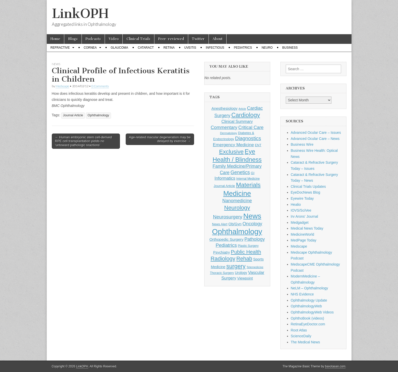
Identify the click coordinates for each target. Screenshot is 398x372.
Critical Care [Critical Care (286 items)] (250, 127)
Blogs (73, 39)
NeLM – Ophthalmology (309, 288)
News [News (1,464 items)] (252, 216)
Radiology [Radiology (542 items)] (223, 258)
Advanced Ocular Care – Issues (316, 133)
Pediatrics (243, 47)
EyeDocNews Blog (305, 192)
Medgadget (300, 222)
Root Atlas (299, 330)
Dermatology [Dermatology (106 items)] (228, 133)
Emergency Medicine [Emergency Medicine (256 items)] (233, 144)
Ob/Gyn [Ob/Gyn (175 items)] (235, 224)
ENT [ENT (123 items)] (258, 145)
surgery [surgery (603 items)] (236, 266)
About (217, 39)
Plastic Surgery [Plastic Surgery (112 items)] (248, 246)
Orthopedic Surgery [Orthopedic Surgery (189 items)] (227, 239)
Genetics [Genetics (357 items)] (240, 172)
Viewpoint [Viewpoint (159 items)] (245, 278)
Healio (296, 204)
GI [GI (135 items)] (252, 173)
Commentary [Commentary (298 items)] (224, 127)
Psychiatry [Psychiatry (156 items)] (221, 252)
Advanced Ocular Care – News (315, 139)
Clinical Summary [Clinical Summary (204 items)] (237, 121)
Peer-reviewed (171, 39)
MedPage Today (303, 240)
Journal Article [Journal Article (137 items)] (224, 186)
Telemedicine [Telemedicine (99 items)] (255, 267)
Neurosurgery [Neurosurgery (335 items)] (227, 216)
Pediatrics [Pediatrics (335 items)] (226, 245)
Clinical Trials (138, 39)
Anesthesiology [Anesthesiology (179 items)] (224, 108)
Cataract (146, 47)
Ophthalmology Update (309, 300)
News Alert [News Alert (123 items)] (220, 224)
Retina (168, 47)
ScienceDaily (301, 336)
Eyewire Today (302, 198)
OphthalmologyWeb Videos (312, 312)
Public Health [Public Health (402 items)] (246, 252)
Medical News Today (307, 228)
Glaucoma (119, 47)
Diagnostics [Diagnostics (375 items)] (248, 138)
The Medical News (305, 342)
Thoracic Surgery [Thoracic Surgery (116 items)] (222, 273)
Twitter (198, 39)
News (56, 64)
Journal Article (73, 115)
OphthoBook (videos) (307, 318)
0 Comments (100, 86)
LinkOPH (80, 13)
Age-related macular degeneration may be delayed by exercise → (160, 139)
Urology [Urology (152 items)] (241, 273)
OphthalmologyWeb (306, 306)
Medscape (62, 86)
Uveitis (190, 47)
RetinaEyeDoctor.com (308, 324)
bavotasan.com (335, 366)
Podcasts (93, 39)
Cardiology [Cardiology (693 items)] (245, 115)
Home (55, 39)
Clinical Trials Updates (308, 186)
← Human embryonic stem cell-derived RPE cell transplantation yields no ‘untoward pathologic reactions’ (83, 141)
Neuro (267, 47)
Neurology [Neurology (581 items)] (237, 207)
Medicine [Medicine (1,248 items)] (237, 193)
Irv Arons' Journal (304, 216)
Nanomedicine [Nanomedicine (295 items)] (237, 200)
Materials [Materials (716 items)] (248, 184)
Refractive (60, 47)
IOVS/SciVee (301, 210)
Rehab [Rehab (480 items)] (244, 259)
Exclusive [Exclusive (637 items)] (231, 151)
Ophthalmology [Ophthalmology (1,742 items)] (237, 231)
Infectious (215, 47)
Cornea (90, 47)
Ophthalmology (98, 115)
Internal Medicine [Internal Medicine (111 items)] (248, 178)
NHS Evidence (302, 294)
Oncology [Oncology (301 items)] (252, 223)
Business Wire (302, 144)
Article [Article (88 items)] (242, 108)
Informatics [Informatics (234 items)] (225, 178)
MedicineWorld (302, 234)
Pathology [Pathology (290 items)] (254, 239)
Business (290, 47)
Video (114, 39)
